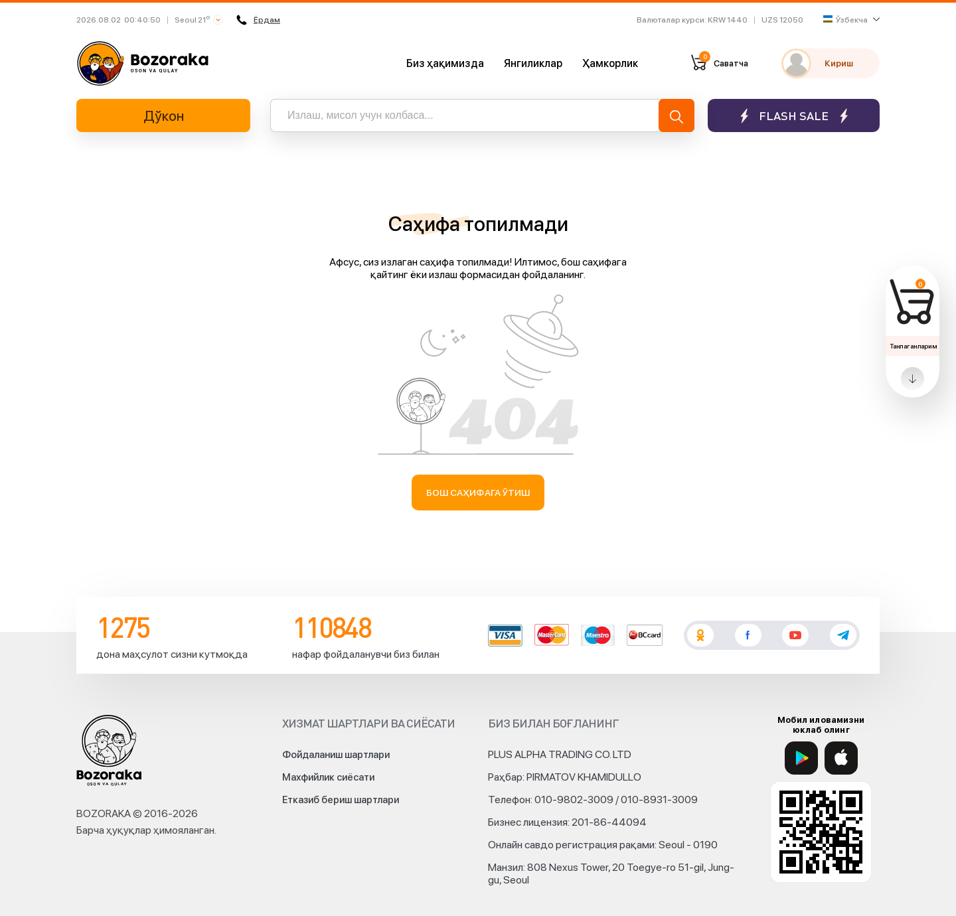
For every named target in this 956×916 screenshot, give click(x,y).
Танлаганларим (913, 346)
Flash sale (794, 116)
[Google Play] (801, 758)
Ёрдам (258, 20)
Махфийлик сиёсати (328, 777)
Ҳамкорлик (610, 63)
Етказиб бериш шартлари (340, 800)
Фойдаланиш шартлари (336, 755)
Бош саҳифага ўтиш (478, 492)
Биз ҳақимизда (445, 63)
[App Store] (841, 758)
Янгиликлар (533, 63)
